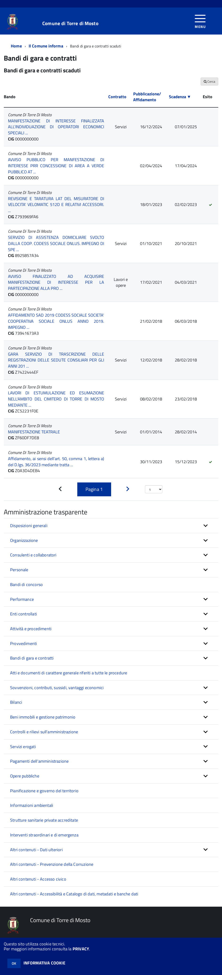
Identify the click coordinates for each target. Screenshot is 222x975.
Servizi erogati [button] (23, 746)
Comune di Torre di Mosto (70, 23)
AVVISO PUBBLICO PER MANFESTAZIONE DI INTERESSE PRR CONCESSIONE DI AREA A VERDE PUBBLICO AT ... (56, 165)
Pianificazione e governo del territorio (44, 791)
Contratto (117, 96)
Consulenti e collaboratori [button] (33, 555)
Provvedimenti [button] (23, 643)
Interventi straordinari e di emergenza (44, 835)
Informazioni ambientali (31, 805)
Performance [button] (22, 599)
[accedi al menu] (200, 21)
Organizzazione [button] (24, 540)
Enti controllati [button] (23, 614)
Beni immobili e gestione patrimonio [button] (42, 717)
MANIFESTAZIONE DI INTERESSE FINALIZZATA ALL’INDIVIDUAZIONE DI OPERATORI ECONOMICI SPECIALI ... (56, 127)
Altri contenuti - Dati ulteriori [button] (36, 850)
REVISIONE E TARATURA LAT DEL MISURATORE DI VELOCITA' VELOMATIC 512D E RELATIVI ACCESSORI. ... (56, 204)
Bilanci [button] (16, 702)
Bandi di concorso (26, 584)
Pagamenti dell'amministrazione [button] (39, 761)
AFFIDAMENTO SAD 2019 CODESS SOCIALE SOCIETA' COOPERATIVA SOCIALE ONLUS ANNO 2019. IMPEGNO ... (56, 321)
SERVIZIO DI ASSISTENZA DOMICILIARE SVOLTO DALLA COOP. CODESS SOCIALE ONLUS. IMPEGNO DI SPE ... (56, 243)
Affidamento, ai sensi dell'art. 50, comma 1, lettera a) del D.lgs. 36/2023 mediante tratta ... (56, 461)
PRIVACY (81, 949)
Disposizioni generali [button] (28, 525)
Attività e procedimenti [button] (30, 628)
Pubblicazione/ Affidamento (147, 97)
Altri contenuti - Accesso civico (38, 879)
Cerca (209, 81)
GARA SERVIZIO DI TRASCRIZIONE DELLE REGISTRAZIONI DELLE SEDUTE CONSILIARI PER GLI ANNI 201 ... (56, 360)
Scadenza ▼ (180, 96)
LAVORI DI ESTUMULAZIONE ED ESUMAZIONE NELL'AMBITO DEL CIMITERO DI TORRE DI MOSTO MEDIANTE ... (56, 399)
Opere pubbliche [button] (24, 776)
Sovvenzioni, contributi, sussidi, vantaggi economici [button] (57, 687)
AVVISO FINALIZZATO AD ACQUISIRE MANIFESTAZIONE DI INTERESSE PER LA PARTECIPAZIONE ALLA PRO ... (56, 282)
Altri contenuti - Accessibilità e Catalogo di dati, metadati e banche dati (74, 894)
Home (16, 46)
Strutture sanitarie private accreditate (44, 820)
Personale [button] (19, 570)
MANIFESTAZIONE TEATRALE (34, 432)
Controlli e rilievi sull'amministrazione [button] (44, 732)
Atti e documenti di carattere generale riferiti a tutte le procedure (68, 673)
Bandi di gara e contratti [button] (32, 658)
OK (14, 963)
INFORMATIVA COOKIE (44, 963)
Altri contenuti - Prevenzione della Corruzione (51, 864)
